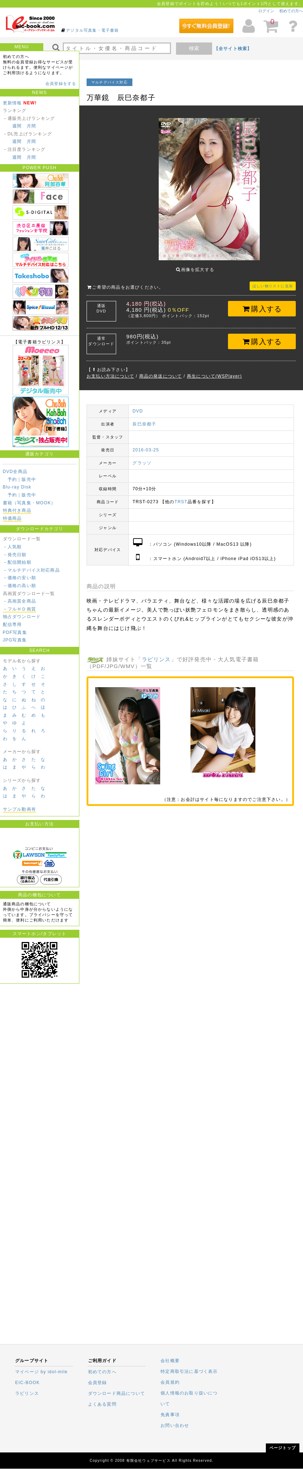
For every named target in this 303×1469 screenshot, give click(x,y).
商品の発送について (160, 370)
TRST (181, 496)
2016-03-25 (145, 444)
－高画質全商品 (19, 601)
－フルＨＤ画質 (19, 609)
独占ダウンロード (22, 616)
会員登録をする (60, 83)
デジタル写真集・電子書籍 (92, 30)
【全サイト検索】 (233, 48)
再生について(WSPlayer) (214, 370)
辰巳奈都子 (144, 418)
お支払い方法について (110, 370)
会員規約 (170, 1382)
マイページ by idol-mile (41, 1371)
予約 (12, 479)
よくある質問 (102, 1404)
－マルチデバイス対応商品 (31, 570)
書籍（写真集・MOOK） (29, 502)
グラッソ (142, 457)
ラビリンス (156, 654)
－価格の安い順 (19, 577)
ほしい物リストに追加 (272, 281)
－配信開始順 (17, 562)
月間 (31, 126)
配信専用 (12, 624)
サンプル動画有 (19, 809)
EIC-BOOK (27, 1382)
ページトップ (282, 1448)
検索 (194, 48)
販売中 (29, 479)
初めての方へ (291, 11)
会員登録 (97, 1382)
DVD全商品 (15, 471)
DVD (137, 405)
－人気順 (12, 546)
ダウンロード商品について (116, 1393)
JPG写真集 (15, 640)
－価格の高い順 (19, 585)
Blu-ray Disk (17, 487)
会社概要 (170, 1360)
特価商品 (12, 518)
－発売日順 (15, 554)
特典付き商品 (17, 510)
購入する (262, 303)
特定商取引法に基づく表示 (189, 1371)
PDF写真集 (15, 632)
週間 (17, 126)
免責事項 (170, 1414)
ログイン (266, 11)
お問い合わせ (175, 1425)
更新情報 (12, 102)
